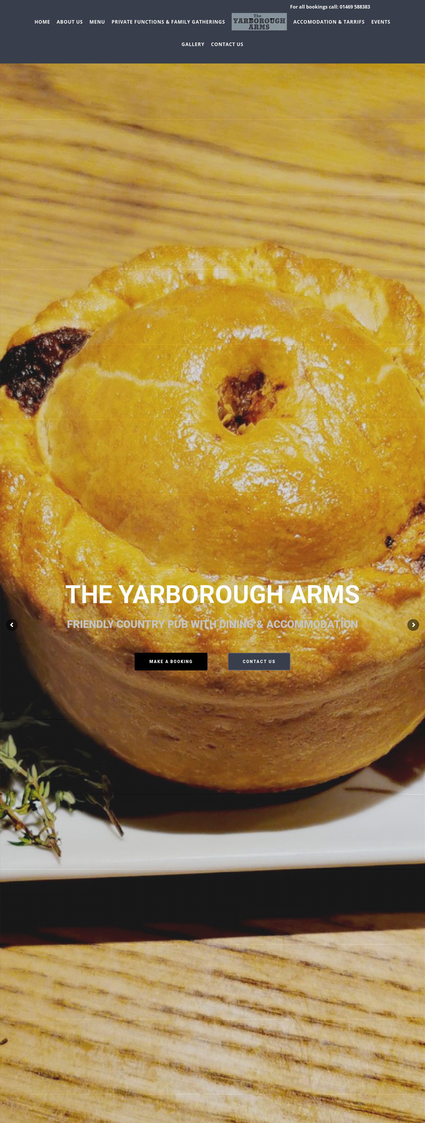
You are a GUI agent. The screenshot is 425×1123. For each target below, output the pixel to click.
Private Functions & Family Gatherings (168, 22)
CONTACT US (259, 661)
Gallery (193, 44)
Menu (97, 22)
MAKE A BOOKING (171, 661)
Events (380, 22)
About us (70, 22)
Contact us (227, 44)
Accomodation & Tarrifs (329, 22)
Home (42, 22)
